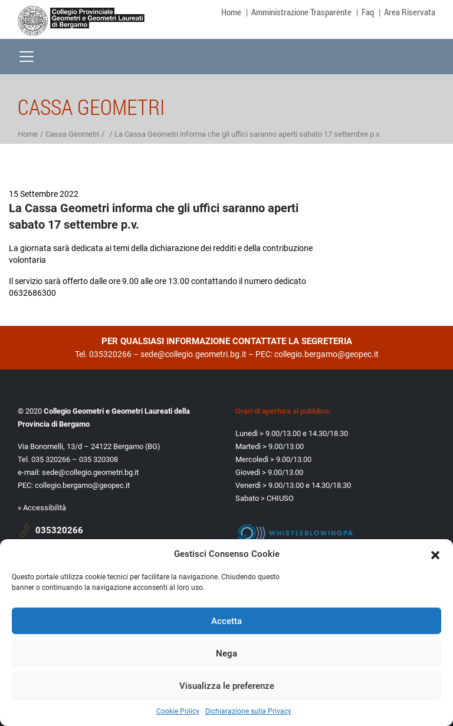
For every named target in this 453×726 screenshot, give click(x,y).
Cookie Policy (177, 711)
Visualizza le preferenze (226, 686)
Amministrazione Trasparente (301, 12)
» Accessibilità (42, 507)
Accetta (226, 621)
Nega (226, 653)
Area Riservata (409, 12)
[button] (435, 554)
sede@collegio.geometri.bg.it (193, 354)
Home (231, 12)
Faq (368, 12)
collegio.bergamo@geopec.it (326, 354)
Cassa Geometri (72, 134)
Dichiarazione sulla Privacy (248, 711)
